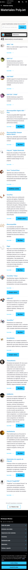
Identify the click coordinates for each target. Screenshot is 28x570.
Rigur (8, 246)
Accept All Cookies (14, 567)
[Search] (22, 2)
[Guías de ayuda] (14, 525)
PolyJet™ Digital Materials (15, 150)
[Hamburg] (26, 2)
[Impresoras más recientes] (14, 533)
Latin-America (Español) (11, 2)
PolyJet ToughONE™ (13, 481)
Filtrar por (8, 34)
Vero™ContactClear (13, 170)
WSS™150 (10, 44)
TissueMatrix (11, 361)
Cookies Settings (14, 563)
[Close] (26, 553)
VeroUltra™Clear (12, 276)
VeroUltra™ (10, 320)
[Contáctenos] (19, 2)
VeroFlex (10, 195)
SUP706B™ (10, 76)
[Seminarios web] (14, 540)
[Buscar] (22, 27)
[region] (14, 560)
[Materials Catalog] (2, 6)
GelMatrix (10, 394)
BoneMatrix (10, 338)
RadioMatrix (11, 431)
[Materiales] (14, 544)
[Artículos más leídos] (14, 529)
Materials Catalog (8, 5)
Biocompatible (11, 224)
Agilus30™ (10, 298)
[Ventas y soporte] (14, 548)
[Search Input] (10, 27)
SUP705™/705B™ (12, 94)
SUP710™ (10, 58)
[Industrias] (14, 537)
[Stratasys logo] (2, 2)
